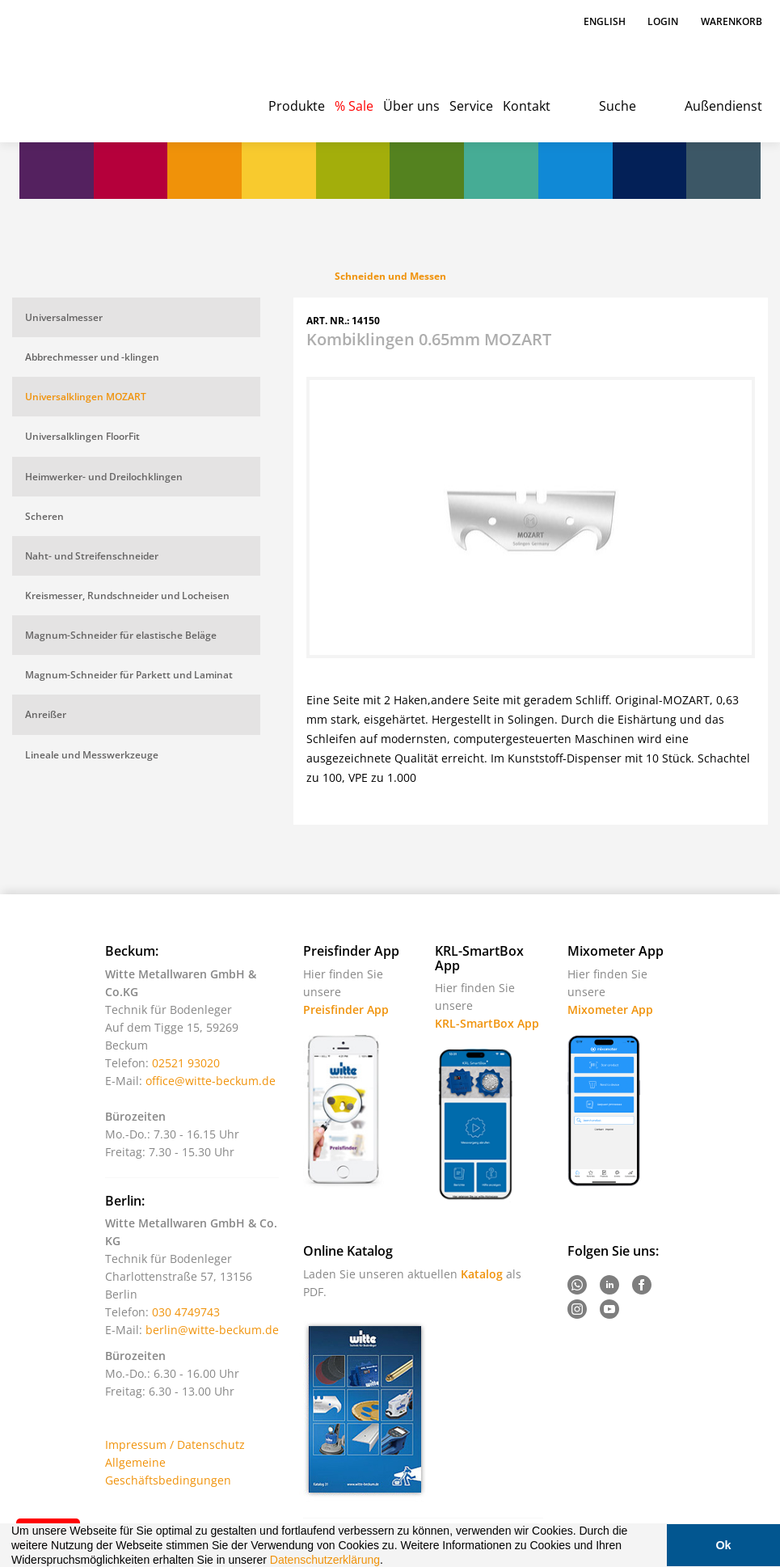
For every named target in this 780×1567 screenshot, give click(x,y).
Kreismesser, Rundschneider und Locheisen (127, 595)
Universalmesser (64, 317)
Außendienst (723, 106)
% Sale (354, 106)
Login (662, 21)
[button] (388, 1561)
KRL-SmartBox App (487, 1023)
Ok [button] (723, 1545)
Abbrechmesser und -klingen (92, 357)
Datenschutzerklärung (325, 1559)
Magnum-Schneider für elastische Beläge (121, 635)
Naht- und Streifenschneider (91, 556)
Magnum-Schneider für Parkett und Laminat (129, 675)
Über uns (411, 106)
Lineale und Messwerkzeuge (91, 755)
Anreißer (45, 714)
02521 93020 (186, 1063)
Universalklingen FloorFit (82, 436)
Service (471, 106)
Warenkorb (731, 21)
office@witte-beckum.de (210, 1080)
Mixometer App (610, 1009)
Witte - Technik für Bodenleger (73, 64)
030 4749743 (186, 1312)
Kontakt (526, 106)
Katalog (482, 1274)
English (606, 21)
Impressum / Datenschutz (175, 1444)
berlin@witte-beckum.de (212, 1329)
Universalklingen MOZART (85, 396)
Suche (617, 106)
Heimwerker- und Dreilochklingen (104, 477)
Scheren (44, 516)
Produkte (296, 106)
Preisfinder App (346, 1009)
